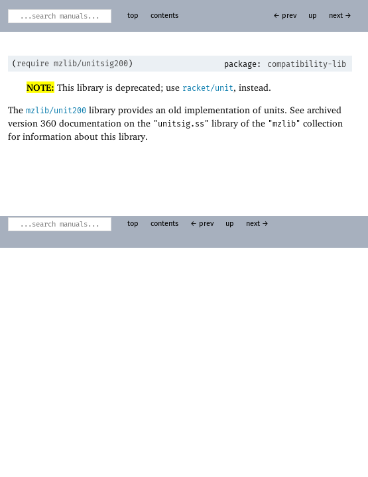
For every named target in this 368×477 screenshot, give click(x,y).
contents (164, 16)
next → (340, 16)
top (133, 16)
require (33, 63)
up (312, 16)
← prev (284, 16)
